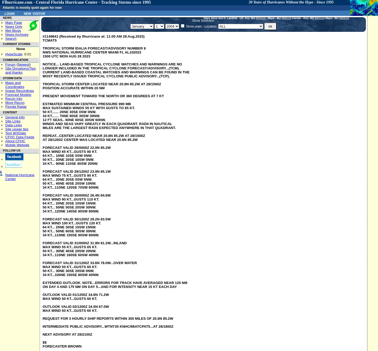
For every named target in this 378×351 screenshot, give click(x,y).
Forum (10, 64)
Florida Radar (16, 107)
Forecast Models (18, 95)
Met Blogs (13, 31)
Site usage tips (16, 129)
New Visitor (34, 13)
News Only (13, 27)
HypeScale (13, 54)
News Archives (16, 35)
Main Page (13, 23)
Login (9, 13)
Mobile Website (17, 145)
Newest (23, 64)
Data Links (13, 125)
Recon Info (13, 99)
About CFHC (15, 141)
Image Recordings (19, 91)
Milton (261, 18)
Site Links (13, 121)
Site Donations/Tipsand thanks (20, 70)
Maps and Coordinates (14, 85)
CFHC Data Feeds (19, 137)
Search (10, 39)
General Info (15, 117)
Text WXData (15, 133)
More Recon (15, 103)
